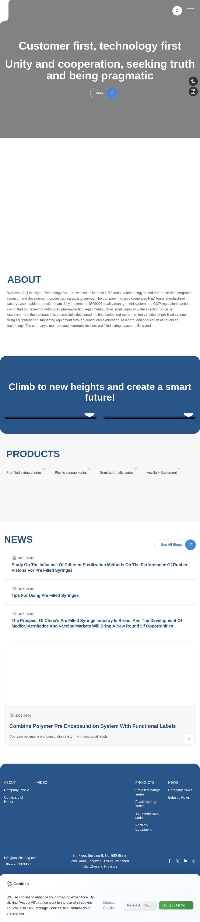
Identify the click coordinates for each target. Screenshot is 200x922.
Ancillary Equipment (143, 857)
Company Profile (16, 820)
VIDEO (42, 813)
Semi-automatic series (147, 846)
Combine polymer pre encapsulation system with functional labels (88, 752)
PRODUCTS (144, 813)
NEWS (173, 813)
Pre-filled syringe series (148, 822)
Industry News (179, 828)
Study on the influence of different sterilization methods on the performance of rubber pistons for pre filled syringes (99, 570)
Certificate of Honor (13, 830)
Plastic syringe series (71, 472)
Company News (180, 820)
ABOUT (10, 813)
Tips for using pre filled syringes (45, 606)
